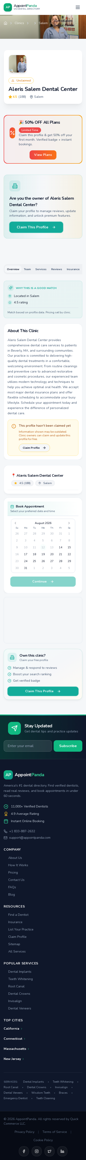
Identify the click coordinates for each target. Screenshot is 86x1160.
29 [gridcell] (43, 533)
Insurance (13, 922)
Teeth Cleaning (45, 1098)
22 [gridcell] (69, 554)
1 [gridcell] (69, 533)
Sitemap (12, 944)
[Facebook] (24, 1151)
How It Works (16, 865)
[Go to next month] (70, 523)
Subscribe (68, 745)
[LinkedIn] (62, 1151)
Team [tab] (27, 269)
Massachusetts (17, 1049)
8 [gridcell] (69, 540)
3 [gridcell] (25, 540)
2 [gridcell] (17, 540)
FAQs (10, 887)
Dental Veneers (17, 1008)
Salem (43, 23)
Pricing (11, 872)
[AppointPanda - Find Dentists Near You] (22, 7)
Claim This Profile (36, 227)
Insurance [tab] (73, 269)
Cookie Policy (43, 1140)
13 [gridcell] (51, 547)
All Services (15, 951)
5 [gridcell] (43, 540)
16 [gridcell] (17, 554)
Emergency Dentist (18, 1098)
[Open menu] (77, 7)
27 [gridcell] (25, 533)
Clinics (19, 23)
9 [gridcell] (17, 547)
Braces (66, 1093)
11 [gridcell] (34, 547)
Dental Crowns (17, 994)
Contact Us (14, 880)
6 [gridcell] (52, 540)
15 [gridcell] (69, 547)
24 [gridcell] (25, 561)
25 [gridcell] (34, 561)
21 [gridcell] (60, 554)
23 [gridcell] (17, 561)
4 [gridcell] (34, 540)
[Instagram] (37, 1151)
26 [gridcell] (17, 533)
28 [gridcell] (34, 533)
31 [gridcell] (60, 533)
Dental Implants (17, 971)
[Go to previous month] (16, 523)
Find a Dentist (16, 915)
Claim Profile (34, 448)
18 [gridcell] (34, 554)
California (13, 1028)
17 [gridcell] (25, 554)
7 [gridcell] (60, 540)
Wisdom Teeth (43, 1093)
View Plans (43, 155)
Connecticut (15, 1039)
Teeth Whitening (18, 979)
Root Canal (14, 986)
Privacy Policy (24, 1132)
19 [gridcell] (43, 554)
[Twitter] (49, 1151)
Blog (9, 894)
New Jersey (14, 1059)
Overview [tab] (13, 269)
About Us (13, 858)
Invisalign (13, 1001)
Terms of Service (54, 1132)
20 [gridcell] (51, 554)
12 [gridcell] (43, 547)
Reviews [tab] (56, 269)
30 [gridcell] (51, 533)
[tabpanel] (43, 370)
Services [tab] (41, 269)
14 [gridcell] (60, 547)
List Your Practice (18, 929)
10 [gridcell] (25, 547)
